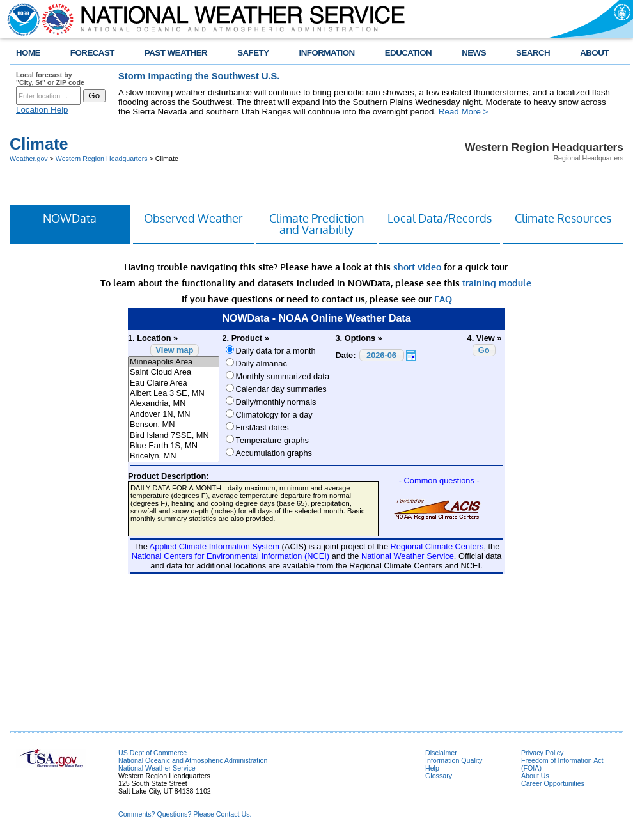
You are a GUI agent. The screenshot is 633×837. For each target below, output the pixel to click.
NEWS (474, 53)
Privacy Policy (542, 752)
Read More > (463, 111)
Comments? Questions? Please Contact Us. (184, 814)
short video (417, 267)
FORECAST (92, 53)
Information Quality (453, 760)
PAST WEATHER (176, 53)
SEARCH (533, 53)
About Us (535, 775)
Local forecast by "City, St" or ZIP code (50, 78)
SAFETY (253, 53)
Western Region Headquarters (102, 158)
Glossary (438, 775)
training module (496, 283)
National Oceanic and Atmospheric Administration (192, 760)
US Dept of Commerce (152, 752)
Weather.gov (29, 158)
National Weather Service (157, 768)
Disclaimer (441, 752)
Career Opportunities (552, 783)
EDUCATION (408, 53)
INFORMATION (327, 53)
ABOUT (594, 53)
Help (432, 768)
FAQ (443, 298)
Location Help (42, 109)
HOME (28, 53)
